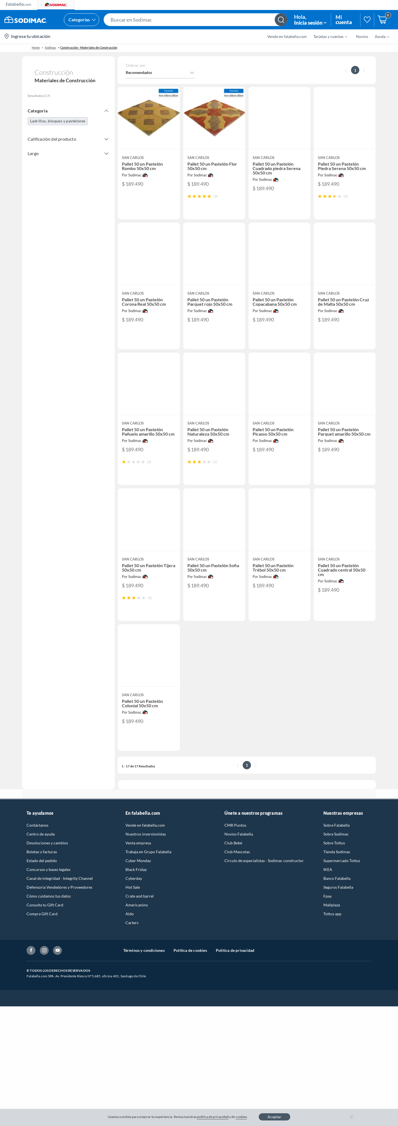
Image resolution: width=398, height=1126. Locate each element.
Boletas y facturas (42, 864)
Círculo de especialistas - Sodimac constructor (264, 873)
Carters (131, 935)
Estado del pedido (42, 873)
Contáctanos (37, 838)
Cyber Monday (138, 873)
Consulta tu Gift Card (45, 918)
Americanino (136, 918)
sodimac (50, 47)
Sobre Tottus (334, 856)
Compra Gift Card (42, 926)
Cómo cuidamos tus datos (49, 909)
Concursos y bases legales (48, 882)
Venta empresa (138, 856)
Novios (362, 36)
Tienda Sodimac (336, 864)
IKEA (327, 882)
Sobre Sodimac (336, 847)
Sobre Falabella (336, 838)
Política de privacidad (235, 963)
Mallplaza (331, 918)
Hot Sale (132, 900)
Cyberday (133, 891)
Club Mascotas (237, 864)
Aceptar (274, 1116)
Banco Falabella (336, 891)
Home (36, 47)
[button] (195, 19)
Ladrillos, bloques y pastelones (57, 121)
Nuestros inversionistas (145, 847)
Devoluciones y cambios (47, 856)
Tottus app (332, 926)
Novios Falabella (238, 847)
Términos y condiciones (144, 963)
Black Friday (136, 882)
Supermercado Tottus (341, 873)
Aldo (129, 926)
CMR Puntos (235, 838)
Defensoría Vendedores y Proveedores (59, 900)
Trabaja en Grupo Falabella (148, 864)
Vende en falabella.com (287, 36)
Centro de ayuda (41, 847)
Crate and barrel (139, 909)
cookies (241, 1117)
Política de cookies (190, 963)
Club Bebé (233, 856)
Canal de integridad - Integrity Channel (60, 891)
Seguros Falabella (338, 900)
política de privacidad (213, 1117)
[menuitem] (327, 36)
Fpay (327, 909)
